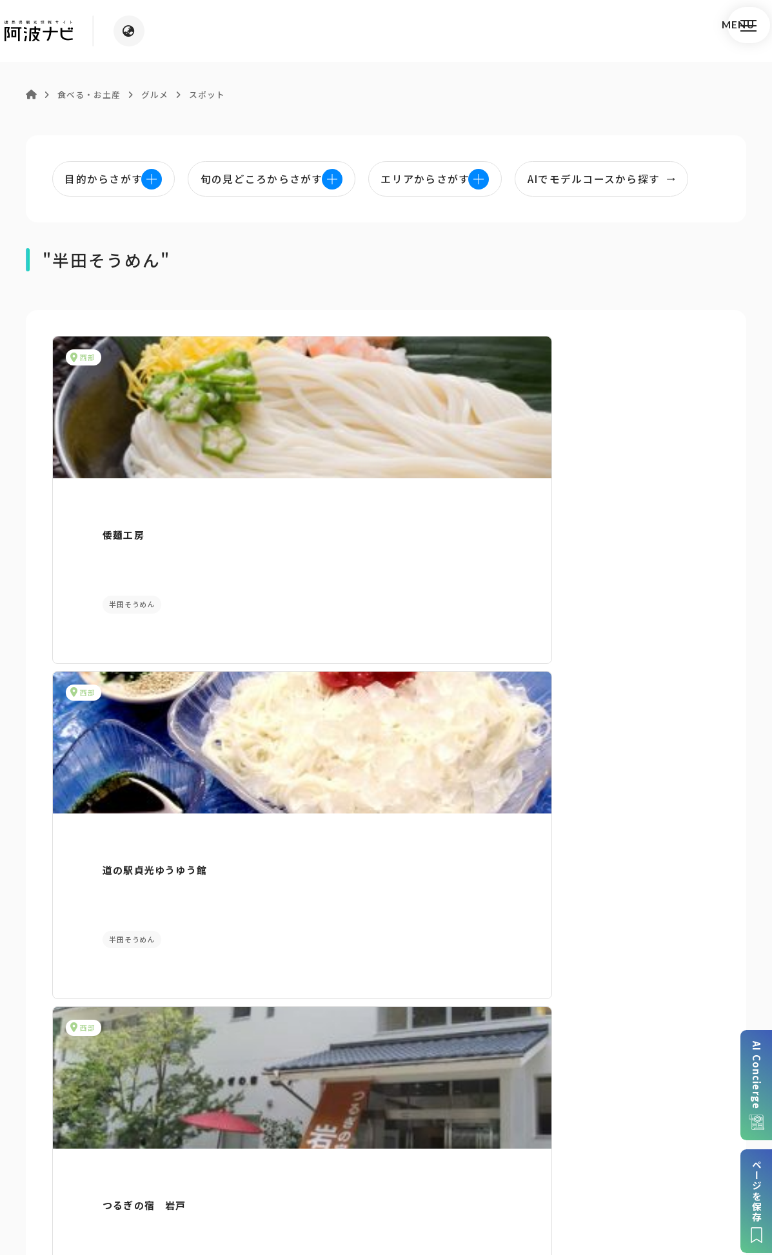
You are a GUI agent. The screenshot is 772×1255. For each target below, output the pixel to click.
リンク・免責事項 (408, 1147)
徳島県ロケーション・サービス (333, 1167)
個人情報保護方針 (311, 1147)
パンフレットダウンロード (134, 1001)
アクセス (637, 1001)
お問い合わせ (493, 1167)
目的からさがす (386, 761)
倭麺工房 (94, 512)
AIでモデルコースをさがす (128, 761)
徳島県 (434, 1167)
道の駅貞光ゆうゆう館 (354, 512)
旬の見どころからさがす (643, 761)
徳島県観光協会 (647, 1147)
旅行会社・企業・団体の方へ (530, 1147)
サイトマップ (226, 1147)
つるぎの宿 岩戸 (573, 512)
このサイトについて (135, 1147)
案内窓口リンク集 (386, 1001)
